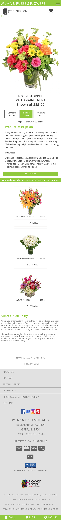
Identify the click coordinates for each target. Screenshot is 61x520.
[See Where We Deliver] (30, 364)
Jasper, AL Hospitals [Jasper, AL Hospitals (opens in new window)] (44, 494)
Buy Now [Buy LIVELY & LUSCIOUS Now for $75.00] (32, 306)
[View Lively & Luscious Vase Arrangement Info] (30, 284)
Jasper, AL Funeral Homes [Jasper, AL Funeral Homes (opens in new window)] (17, 494)
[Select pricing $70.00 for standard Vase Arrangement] (12, 114)
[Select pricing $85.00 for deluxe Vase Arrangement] (26, 114)
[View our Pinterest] (38, 412)
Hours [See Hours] (51, 517)
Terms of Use (51, 509)
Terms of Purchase (31, 509)
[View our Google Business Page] (28, 412)
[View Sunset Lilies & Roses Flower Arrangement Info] (30, 201)
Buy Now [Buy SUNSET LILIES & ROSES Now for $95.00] (32, 222)
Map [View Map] (30, 517)
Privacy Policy (11, 509)
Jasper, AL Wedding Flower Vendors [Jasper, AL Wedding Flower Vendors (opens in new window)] (30, 499)
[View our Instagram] (33, 412)
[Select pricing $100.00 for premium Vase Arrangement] (40, 114)
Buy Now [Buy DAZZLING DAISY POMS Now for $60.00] (32, 264)
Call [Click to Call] (10, 517)
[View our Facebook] (23, 412)
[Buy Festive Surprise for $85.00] (30, 174)
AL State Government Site (42, 504)
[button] (53, 12)
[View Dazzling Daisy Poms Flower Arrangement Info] (30, 243)
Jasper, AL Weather (15, 504)
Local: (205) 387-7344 (30, 434)
